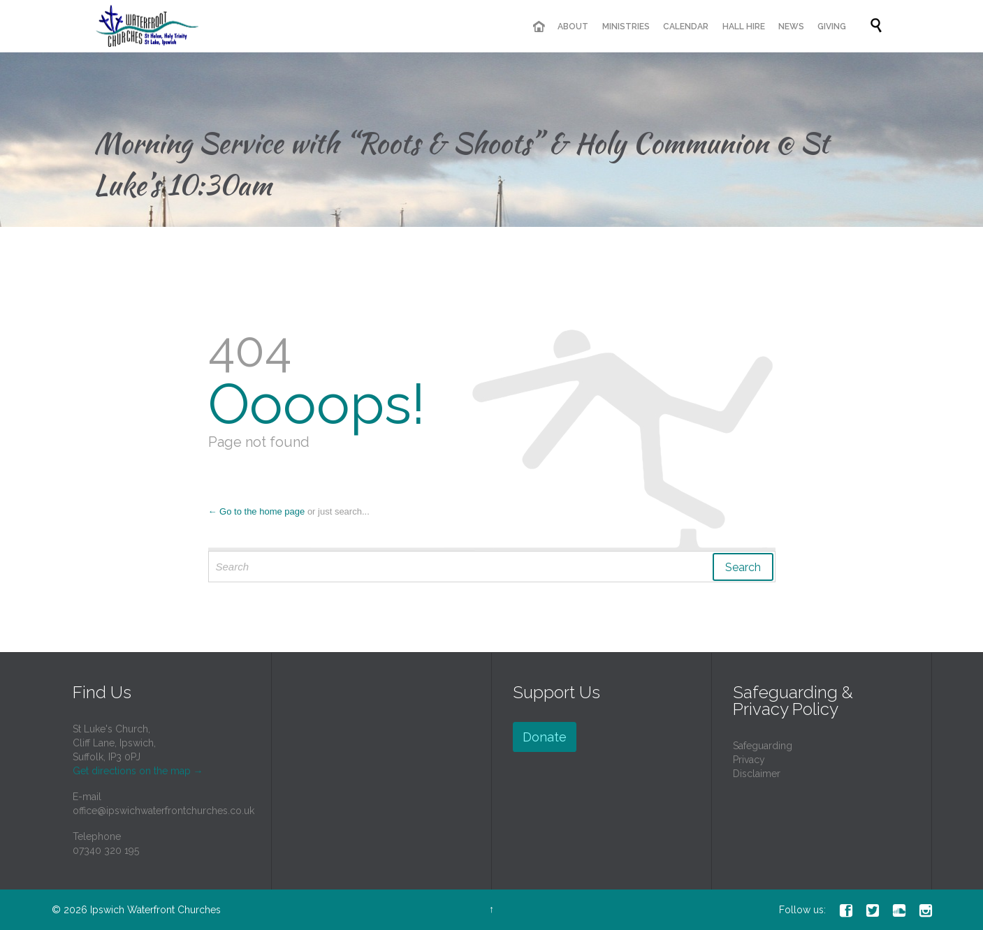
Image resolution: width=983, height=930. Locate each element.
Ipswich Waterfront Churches (155, 909)
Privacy (749, 759)
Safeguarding (762, 745)
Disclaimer (756, 773)
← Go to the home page (256, 511)
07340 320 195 (106, 850)
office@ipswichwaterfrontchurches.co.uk (163, 810)
